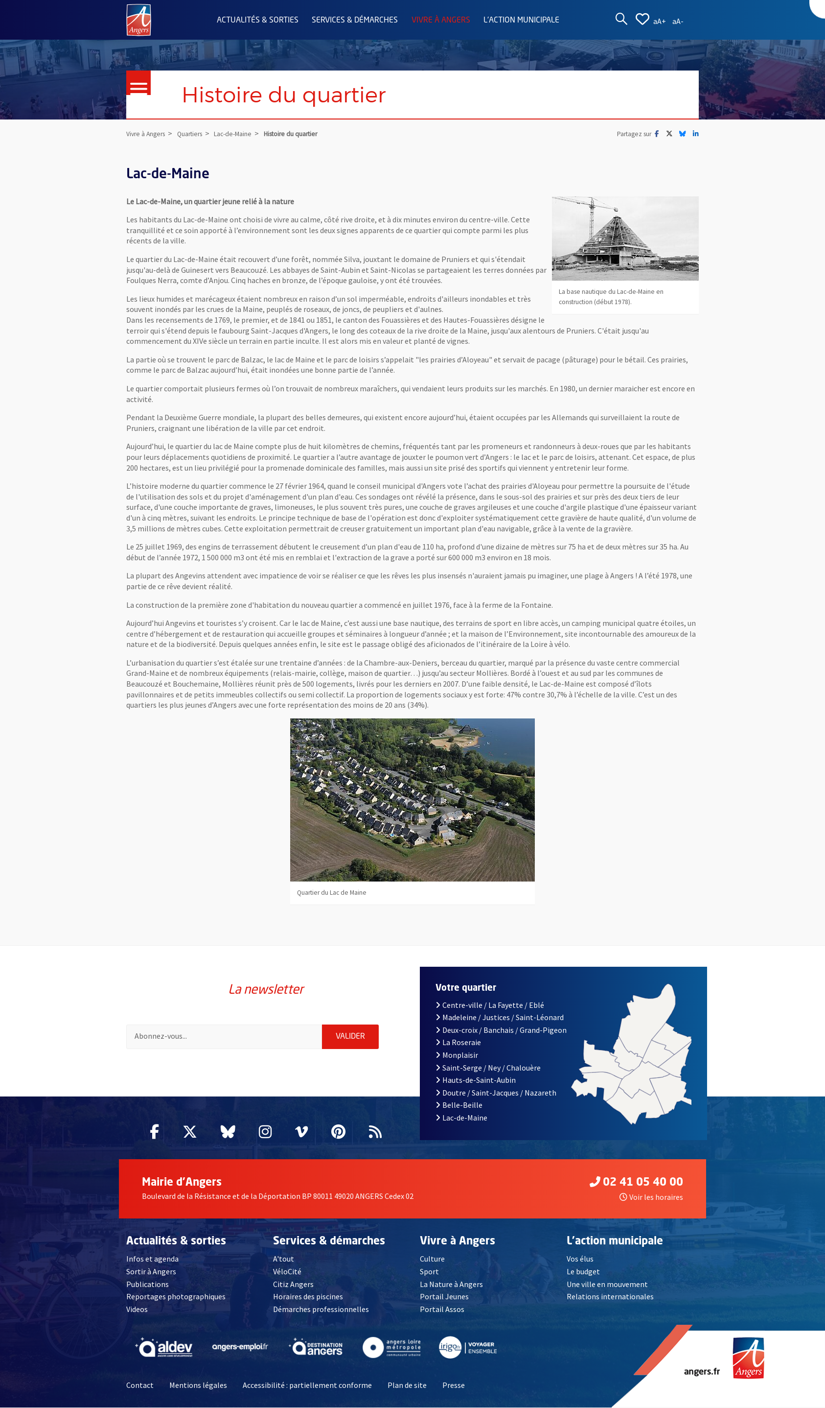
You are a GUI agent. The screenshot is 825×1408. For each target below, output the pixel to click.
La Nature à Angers (451, 1284)
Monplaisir (456, 1055)
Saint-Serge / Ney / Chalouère (488, 1068)
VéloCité (287, 1272)
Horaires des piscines (308, 1297)
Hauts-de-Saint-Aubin (475, 1080)
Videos (137, 1309)
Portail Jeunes (444, 1297)
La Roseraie (458, 1043)
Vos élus (580, 1260)
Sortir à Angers (151, 1272)
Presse (453, 1386)
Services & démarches (355, 20)
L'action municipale (521, 20)
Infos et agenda (152, 1260)
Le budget (583, 1272)
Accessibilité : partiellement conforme (307, 1386)
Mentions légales (198, 1386)
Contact (140, 1386)
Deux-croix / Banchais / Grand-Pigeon (501, 1030)
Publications (147, 1284)
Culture (432, 1260)
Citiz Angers (293, 1284)
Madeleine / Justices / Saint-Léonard (499, 1018)
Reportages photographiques (176, 1297)
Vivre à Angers (441, 20)
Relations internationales (610, 1297)
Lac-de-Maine (461, 1118)
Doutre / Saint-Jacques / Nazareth (495, 1093)
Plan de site (407, 1386)
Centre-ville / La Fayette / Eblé (489, 1005)
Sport (429, 1272)
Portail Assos (442, 1309)
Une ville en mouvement (607, 1284)
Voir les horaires (651, 1197)
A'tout (283, 1260)
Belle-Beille (458, 1106)
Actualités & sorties (257, 20)
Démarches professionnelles (321, 1309)
